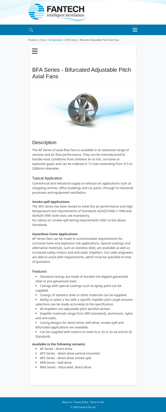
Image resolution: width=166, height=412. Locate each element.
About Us (67, 402)
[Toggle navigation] (136, 29)
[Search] (31, 30)
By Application (55, 40)
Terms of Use (97, 402)
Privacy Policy (81, 402)
